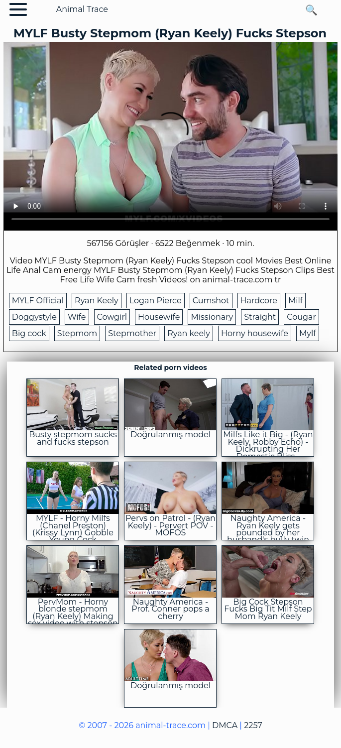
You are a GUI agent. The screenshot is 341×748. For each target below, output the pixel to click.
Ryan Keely (96, 300)
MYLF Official (38, 300)
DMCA (224, 725)
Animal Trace (82, 9)
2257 (253, 725)
